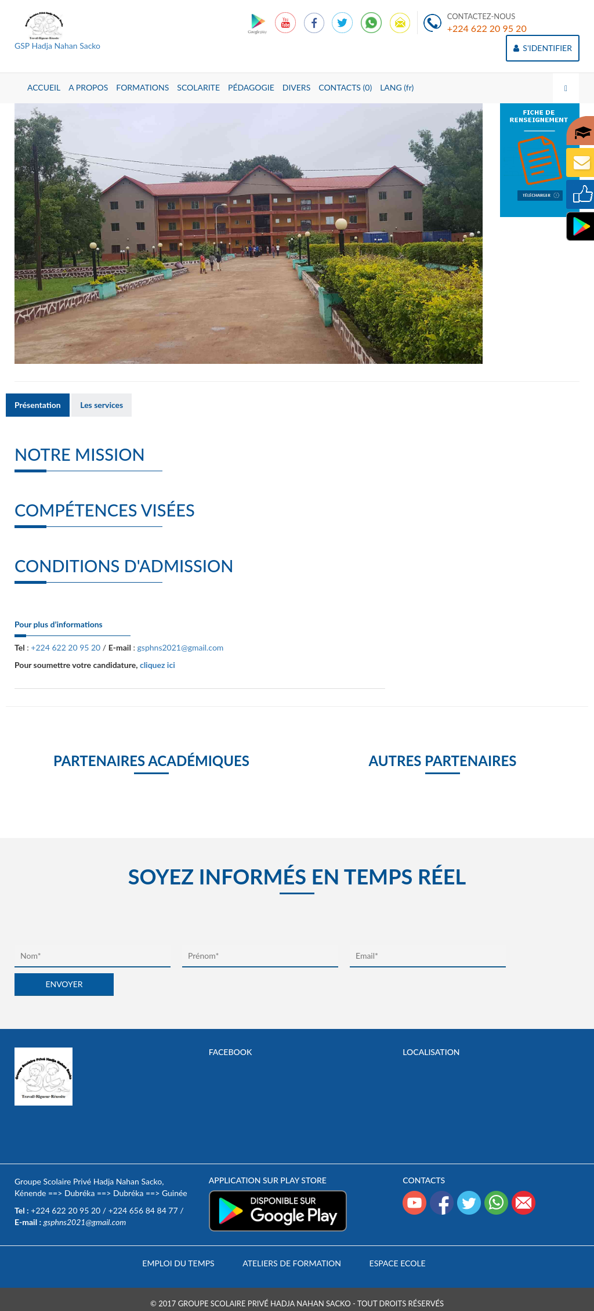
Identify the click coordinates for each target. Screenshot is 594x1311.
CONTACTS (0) (345, 87)
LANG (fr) (397, 87)
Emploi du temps (178, 1263)
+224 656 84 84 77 (143, 1210)
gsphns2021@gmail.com (180, 647)
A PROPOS (88, 87)
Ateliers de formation (291, 1263)
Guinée (174, 1193)
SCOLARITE (198, 87)
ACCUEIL (43, 87)
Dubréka (79, 1193)
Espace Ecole (398, 1263)
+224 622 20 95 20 (487, 28)
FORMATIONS (142, 87)
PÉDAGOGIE (251, 87)
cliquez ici (157, 665)
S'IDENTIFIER (542, 48)
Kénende (30, 1193)
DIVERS (296, 87)
